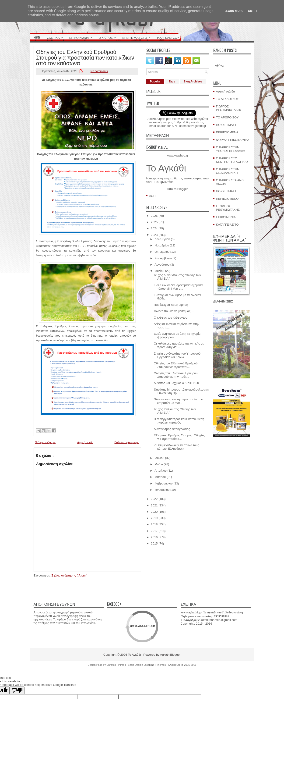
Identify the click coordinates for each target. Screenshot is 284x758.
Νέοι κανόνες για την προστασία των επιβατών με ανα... (178, 401)
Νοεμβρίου (161, 245)
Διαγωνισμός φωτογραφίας (172, 429)
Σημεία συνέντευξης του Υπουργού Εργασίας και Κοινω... (177, 355)
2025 (154, 222)
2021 (154, 505)
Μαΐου (158, 464)
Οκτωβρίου (161, 251)
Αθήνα (219, 65)
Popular (155, 81)
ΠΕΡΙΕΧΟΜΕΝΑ (227, 132)
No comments (99, 71)
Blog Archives (192, 81)
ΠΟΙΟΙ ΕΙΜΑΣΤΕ (227, 125)
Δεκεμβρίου (162, 239)
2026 (154, 215)
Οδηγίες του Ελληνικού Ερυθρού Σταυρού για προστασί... (175, 365)
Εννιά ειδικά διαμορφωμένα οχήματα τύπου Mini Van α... (178, 286)
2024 (154, 228)
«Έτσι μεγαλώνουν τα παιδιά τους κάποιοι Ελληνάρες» (176, 446)
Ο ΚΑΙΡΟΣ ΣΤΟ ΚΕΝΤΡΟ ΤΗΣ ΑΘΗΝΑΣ (232, 160)
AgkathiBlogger (170, 654)
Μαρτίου (160, 477)
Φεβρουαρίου (163, 483)
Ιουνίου (159, 458)
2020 (154, 511)
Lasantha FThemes (155, 664)
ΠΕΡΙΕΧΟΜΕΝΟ (227, 198)
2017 (154, 531)
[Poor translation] (17, 690)
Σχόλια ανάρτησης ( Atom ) (69, 575)
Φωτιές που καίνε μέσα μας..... (174, 311)
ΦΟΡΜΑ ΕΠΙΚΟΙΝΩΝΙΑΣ (233, 140)
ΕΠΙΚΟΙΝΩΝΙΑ (82, 36)
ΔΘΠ (152, 196)
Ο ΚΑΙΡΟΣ (108, 36)
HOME (37, 37)
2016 (154, 537)
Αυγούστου (161, 264)
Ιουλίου (159, 271)
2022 (154, 499)
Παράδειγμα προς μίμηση (171, 304)
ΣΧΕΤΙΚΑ (56, 36)
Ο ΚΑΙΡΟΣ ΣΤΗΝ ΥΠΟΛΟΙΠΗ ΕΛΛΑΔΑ (230, 149)
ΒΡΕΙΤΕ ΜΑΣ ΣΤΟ (137, 36)
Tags (172, 81)
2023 (154, 235)
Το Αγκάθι (166, 168)
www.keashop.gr (178, 155)
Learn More (234, 11)
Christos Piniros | (116, 664)
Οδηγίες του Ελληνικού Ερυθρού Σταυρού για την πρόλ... (175, 374)
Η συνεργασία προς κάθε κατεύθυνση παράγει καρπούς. (179, 420)
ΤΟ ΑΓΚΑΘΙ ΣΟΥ (168, 37)
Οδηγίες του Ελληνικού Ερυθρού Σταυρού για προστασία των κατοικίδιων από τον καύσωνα (85, 57)
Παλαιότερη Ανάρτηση (127, 442)
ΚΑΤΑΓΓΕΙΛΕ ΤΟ (227, 224)
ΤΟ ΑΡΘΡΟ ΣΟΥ (227, 117)
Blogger (182, 189)
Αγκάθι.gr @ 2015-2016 (182, 664)
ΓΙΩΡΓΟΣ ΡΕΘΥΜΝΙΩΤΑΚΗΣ (229, 108)
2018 (154, 524)
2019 (154, 518)
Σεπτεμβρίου (163, 258)
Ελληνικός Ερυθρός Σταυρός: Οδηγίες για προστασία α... (179, 437)
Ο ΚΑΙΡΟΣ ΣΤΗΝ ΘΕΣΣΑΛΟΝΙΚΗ (227, 170)
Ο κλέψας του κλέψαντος (170, 317)
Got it (252, 11)
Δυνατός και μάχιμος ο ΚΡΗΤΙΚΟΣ (177, 383)
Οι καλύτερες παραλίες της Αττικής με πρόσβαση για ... (179, 345)
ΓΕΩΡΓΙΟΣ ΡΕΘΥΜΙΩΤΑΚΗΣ (228, 207)
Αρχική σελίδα (85, 442)
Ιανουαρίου (161, 489)
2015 (154, 543)
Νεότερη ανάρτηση (45, 442)
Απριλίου (160, 470)
